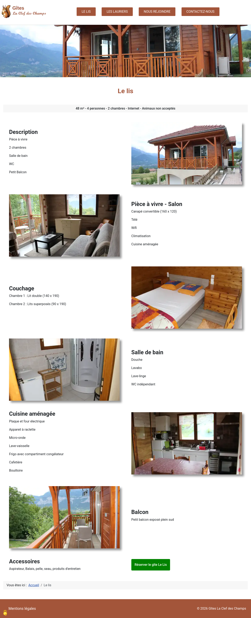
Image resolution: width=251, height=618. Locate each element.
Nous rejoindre (157, 12)
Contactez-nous (200, 12)
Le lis (86, 12)
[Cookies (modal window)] (5, 613)
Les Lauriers (117, 12)
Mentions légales (22, 609)
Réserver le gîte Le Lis (151, 565)
